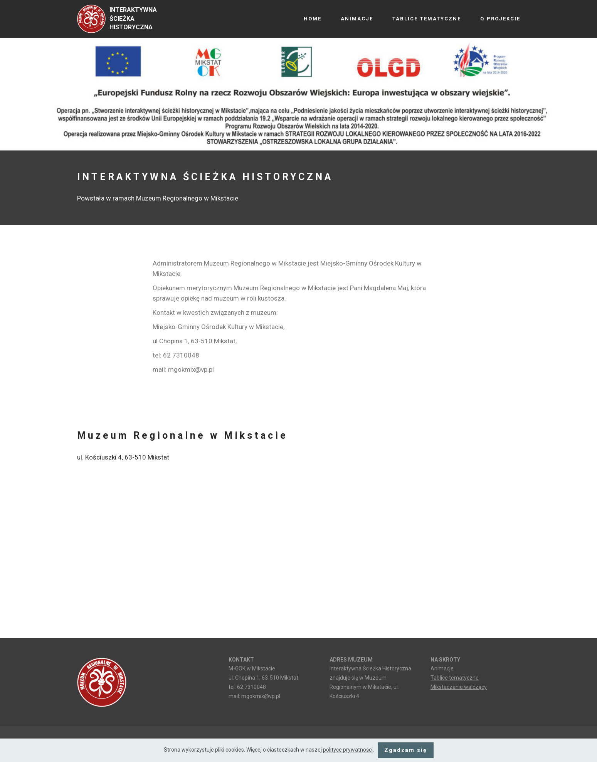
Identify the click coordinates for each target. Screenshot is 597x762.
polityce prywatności (348, 750)
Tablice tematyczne (455, 678)
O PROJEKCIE (500, 19)
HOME (312, 19)
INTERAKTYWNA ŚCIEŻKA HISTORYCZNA (133, 18)
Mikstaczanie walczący (459, 687)
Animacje (442, 668)
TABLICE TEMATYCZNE (426, 19)
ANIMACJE (357, 19)
